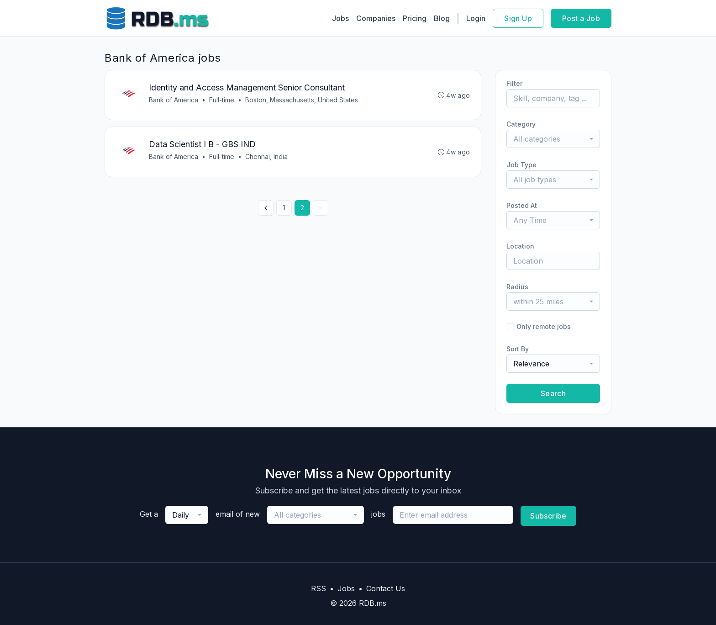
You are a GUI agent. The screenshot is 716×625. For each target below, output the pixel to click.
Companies (375, 18)
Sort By (517, 349)
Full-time (221, 100)
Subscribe (548, 515)
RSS (318, 588)
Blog (442, 18)
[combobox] (553, 139)
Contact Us (385, 588)
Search (553, 393)
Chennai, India (266, 157)
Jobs (340, 18)
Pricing (414, 18)
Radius (517, 287)
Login (475, 18)
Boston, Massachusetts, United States (301, 100)
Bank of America (173, 100)
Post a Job (581, 18)
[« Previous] (266, 208)
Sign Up (518, 18)
